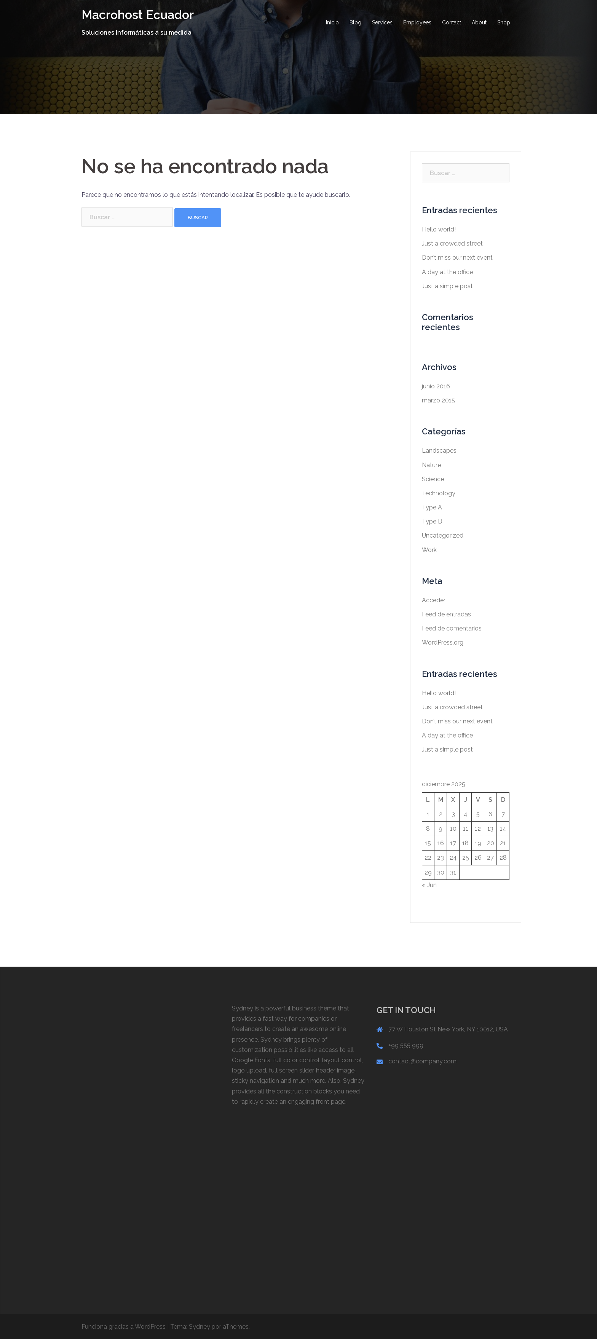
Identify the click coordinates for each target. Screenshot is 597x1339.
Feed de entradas (446, 614)
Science (433, 479)
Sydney (199, 1326)
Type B (432, 521)
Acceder (433, 600)
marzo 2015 (438, 400)
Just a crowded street (452, 243)
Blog (355, 22)
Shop (503, 22)
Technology (438, 493)
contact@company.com (422, 1061)
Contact (451, 22)
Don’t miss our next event (457, 257)
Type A (432, 507)
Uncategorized (442, 535)
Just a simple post (447, 286)
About (479, 22)
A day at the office (447, 272)
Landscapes (439, 450)
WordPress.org (442, 642)
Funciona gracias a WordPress (123, 1326)
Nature (431, 465)
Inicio (332, 22)
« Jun (429, 885)
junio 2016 (436, 386)
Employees (417, 22)
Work (429, 550)
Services (382, 22)
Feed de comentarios (452, 628)
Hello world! (439, 229)
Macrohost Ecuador (137, 15)
